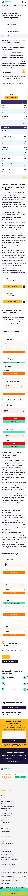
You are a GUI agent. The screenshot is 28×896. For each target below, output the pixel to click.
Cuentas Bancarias (5, 831)
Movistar (19, 52)
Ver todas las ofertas (10, 661)
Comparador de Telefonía (7, 846)
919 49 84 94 (12, 301)
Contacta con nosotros (7, 804)
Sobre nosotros (5, 799)
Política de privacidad (6, 813)
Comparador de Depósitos (7, 843)
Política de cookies (5, 815)
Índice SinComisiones (6, 808)
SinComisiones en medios (7, 801)
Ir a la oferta (11, 97)
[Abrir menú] (25, 2)
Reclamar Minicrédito (6, 857)
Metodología (4, 811)
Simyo (11, 94)
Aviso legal (3, 818)
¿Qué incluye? (14, 348)
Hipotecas (3, 834)
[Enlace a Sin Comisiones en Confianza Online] (14, 785)
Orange (14, 52)
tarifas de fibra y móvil (18, 199)
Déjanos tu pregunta (14, 707)
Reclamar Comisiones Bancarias (9, 862)
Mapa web (3, 820)
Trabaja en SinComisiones (7, 806)
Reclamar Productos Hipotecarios (9, 859)
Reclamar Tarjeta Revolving (8, 855)
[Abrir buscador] (22, 2)
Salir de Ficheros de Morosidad (8, 864)
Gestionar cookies (5, 822)
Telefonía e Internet (6, 836)
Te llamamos (14, 421)
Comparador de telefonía (8, 10)
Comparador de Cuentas (7, 841)
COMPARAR (14, 893)
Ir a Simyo (14, 352)
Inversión (3, 838)
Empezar (6, 657)
